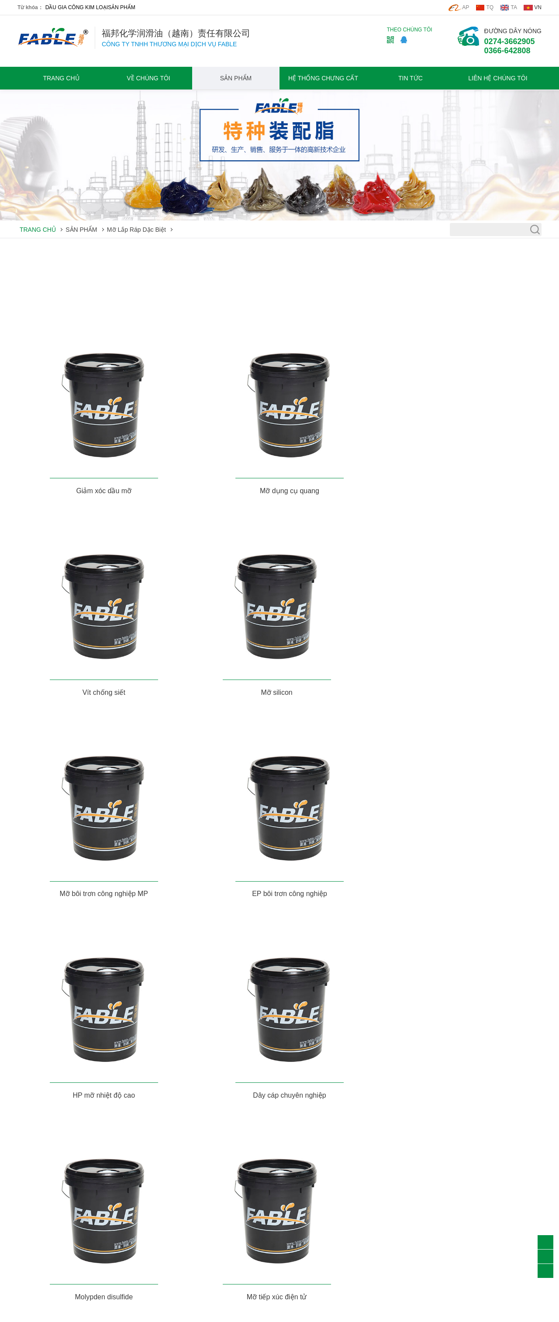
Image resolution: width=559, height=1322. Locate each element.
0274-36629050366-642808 (509, 46)
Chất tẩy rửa (34, 1201)
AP (465, 7)
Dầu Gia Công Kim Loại (49, 1188)
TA (514, 7)
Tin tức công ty (247, 1177)
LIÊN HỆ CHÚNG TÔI (497, 78)
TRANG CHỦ (61, 78)
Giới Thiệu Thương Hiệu (155, 1201)
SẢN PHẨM (121, 7)
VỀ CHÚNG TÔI (148, 78)
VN (538, 7)
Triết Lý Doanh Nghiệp (152, 1188)
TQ (490, 7)
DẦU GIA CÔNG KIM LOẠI (76, 7)
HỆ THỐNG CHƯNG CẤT (323, 78)
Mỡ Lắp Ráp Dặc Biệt (136, 229)
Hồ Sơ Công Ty (143, 1177)
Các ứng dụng (246, 1188)
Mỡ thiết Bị (32, 1177)
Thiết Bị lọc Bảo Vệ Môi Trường (60, 1225)
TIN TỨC (410, 78)
